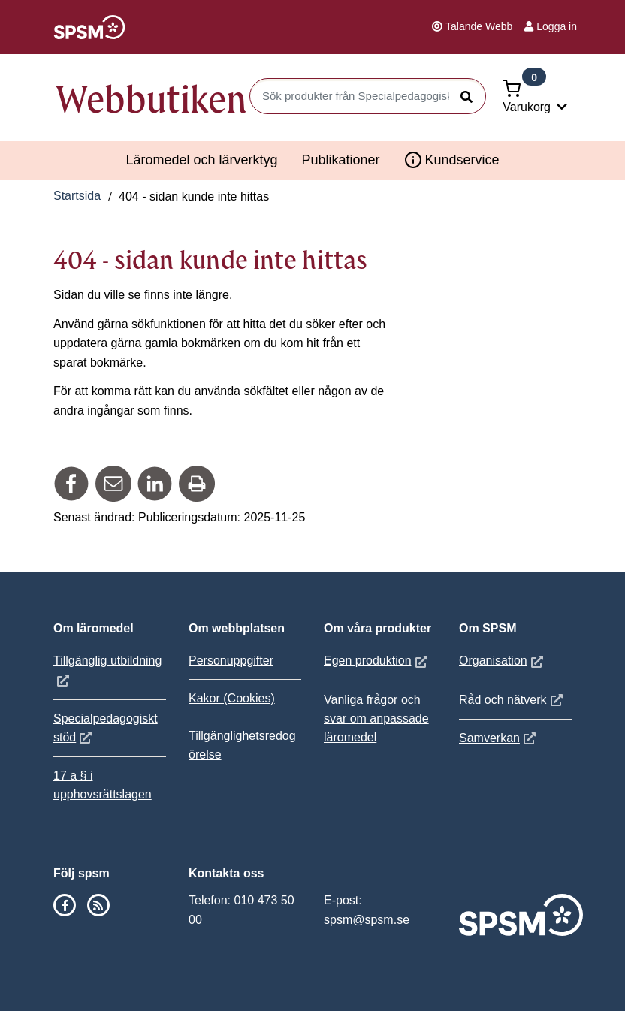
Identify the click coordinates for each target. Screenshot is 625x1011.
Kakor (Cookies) (232, 698)
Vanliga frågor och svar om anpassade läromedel (376, 718)
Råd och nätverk (512, 699)
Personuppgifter (231, 660)
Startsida (77, 195)
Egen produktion (377, 660)
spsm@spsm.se (366, 919)
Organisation (503, 660)
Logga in (550, 26)
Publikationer (340, 159)
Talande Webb (472, 26)
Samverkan (499, 738)
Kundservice (452, 160)
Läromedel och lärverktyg (201, 159)
